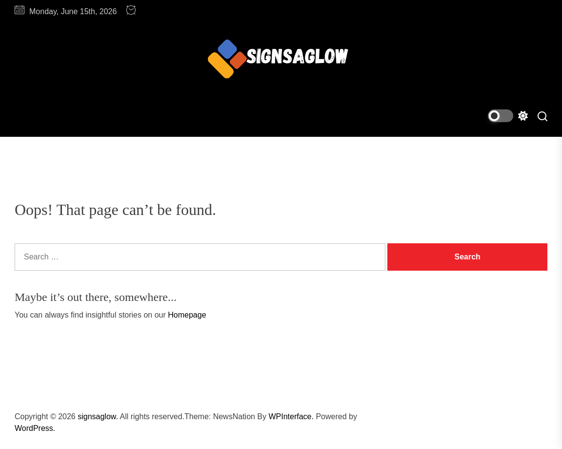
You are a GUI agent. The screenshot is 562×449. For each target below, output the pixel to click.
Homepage (187, 315)
